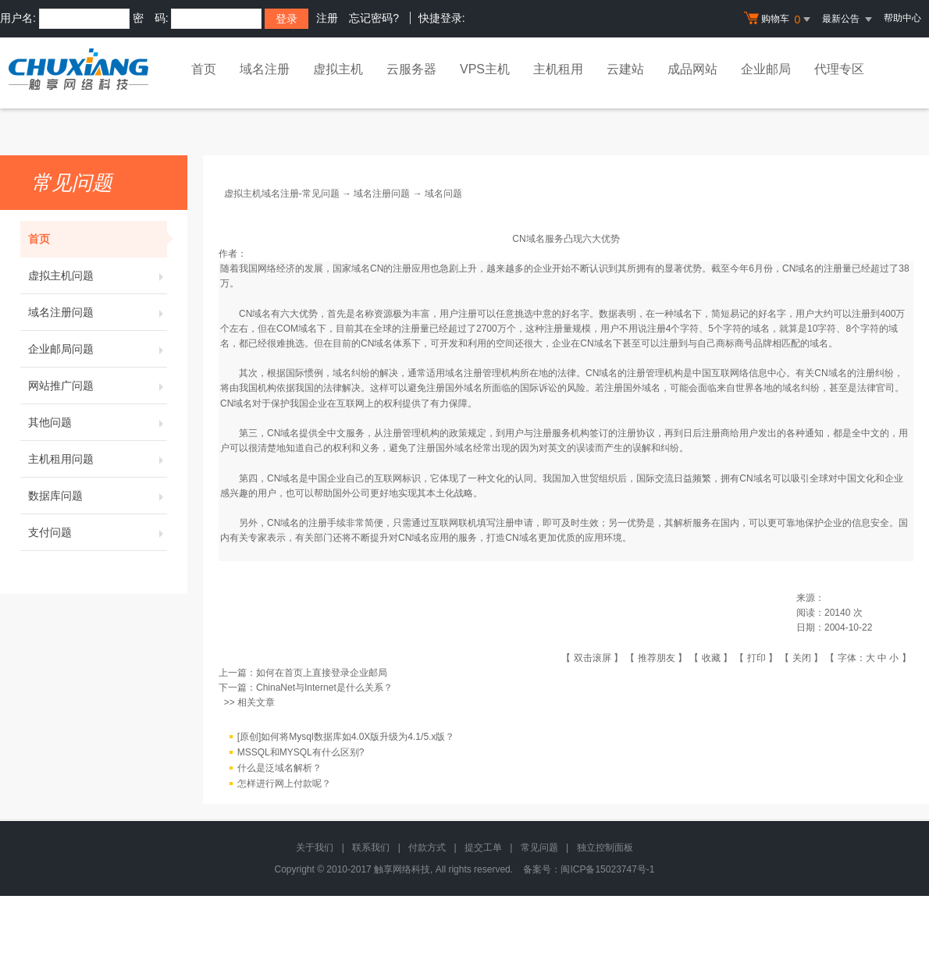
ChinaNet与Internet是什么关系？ (324, 687)
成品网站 (692, 69)
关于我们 (314, 847)
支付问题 (97, 532)
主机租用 (558, 69)
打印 (756, 657)
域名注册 (265, 69)
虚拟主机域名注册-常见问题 (282, 193)
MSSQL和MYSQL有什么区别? (301, 752)
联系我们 (371, 847)
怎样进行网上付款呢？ (284, 783)
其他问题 (97, 422)
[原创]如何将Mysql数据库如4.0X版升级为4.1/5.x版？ (346, 736)
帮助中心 (902, 17)
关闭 (801, 657)
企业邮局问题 (97, 349)
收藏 (711, 657)
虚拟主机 (338, 69)
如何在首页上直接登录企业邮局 (321, 672)
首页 (203, 69)
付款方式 (427, 847)
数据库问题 (97, 495)
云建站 (625, 69)
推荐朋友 (656, 657)
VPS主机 (485, 69)
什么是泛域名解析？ (279, 767)
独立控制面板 (605, 847)
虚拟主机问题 (97, 275)
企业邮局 (766, 69)
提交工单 (483, 847)
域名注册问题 (97, 312)
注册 (327, 18)
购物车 (779, 19)
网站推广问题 (97, 385)
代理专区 (839, 69)
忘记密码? (374, 18)
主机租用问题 (97, 459)
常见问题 (539, 847)
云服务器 (411, 69)
